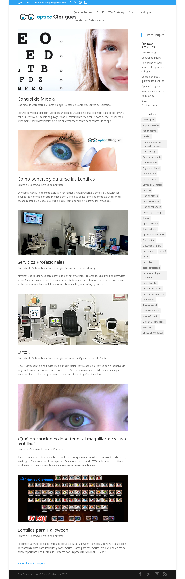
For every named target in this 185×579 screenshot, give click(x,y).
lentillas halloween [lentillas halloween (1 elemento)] (152, 206)
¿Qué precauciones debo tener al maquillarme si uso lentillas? (72, 441)
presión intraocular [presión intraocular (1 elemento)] (152, 288)
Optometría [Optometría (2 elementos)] (149, 240)
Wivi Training (116, 12)
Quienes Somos (82, 12)
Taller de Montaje (86, 268)
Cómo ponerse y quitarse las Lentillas (56, 179)
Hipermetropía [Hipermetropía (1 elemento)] (150, 179)
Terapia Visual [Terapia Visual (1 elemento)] (150, 305)
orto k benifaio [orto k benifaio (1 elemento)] (150, 262)
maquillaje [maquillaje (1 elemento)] (148, 212)
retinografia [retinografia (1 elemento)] (149, 299)
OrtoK (100, 12)
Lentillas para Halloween (43, 530)
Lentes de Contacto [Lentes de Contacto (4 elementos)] (152, 184)
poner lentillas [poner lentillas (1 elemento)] (150, 282)
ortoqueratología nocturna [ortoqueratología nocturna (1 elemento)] (151, 275)
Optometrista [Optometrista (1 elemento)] (149, 229)
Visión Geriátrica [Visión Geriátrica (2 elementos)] (151, 316)
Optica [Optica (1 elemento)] (146, 218)
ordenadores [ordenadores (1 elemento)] (149, 251)
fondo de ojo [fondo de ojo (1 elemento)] (149, 173)
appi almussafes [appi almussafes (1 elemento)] (151, 125)
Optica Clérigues (150, 86)
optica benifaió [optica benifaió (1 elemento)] (150, 223)
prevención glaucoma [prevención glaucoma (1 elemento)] (153, 294)
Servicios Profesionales (87, 20)
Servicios (70, 268)
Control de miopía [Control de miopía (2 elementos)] (152, 157)
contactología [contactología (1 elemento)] (149, 151)
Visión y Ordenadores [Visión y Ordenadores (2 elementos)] (153, 321)
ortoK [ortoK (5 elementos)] (145, 256)
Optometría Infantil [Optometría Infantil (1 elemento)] (152, 245)
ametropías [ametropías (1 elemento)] (148, 119)
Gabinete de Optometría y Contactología (40, 105)
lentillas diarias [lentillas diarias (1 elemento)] (150, 195)
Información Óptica (76, 358)
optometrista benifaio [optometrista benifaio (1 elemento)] (154, 234)
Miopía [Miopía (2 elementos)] (160, 212)
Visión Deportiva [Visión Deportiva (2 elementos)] (151, 310)
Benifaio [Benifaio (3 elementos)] (147, 136)
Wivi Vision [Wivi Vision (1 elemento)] (148, 327)
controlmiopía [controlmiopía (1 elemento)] (150, 162)
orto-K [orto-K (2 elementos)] (163, 251)
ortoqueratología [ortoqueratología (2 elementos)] (151, 267)
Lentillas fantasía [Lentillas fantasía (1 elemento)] (151, 201)
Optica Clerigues (155, 35)
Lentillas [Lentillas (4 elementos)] (147, 190)
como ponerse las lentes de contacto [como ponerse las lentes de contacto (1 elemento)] (152, 144)
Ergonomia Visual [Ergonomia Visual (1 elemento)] (151, 168)
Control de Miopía (140, 12)
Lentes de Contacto (76, 105)
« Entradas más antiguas (31, 563)
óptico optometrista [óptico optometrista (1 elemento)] (153, 332)
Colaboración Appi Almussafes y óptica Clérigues (152, 67)
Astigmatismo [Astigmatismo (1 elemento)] (149, 130)
